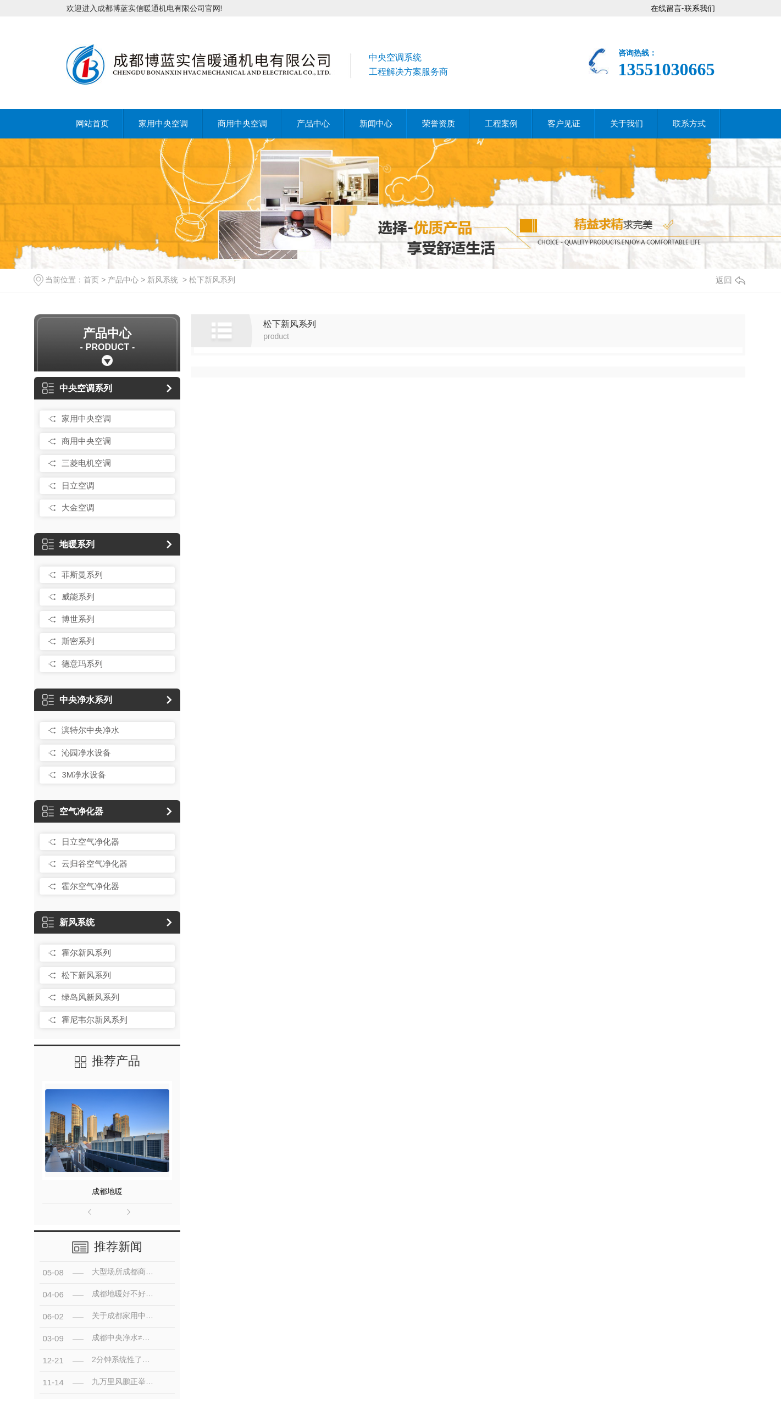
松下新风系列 (212, 279)
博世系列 (78, 619)
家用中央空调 (163, 123)
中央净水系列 (77, 699)
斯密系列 (78, 641)
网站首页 (92, 123)
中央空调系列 (77, 388)
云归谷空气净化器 (95, 863)
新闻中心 (375, 123)
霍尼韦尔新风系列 (95, 1019)
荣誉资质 (438, 123)
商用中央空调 (242, 123)
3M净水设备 (84, 774)
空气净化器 (72, 811)
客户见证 (563, 123)
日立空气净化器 (90, 841)
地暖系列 (68, 544)
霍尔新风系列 (86, 952)
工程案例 (501, 123)
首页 (91, 279)
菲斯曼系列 (82, 574)
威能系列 (78, 596)
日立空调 (78, 485)
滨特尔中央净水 (90, 730)
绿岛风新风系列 (90, 997)
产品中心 (313, 123)
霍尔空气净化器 (90, 886)
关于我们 (626, 123)
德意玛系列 (82, 663)
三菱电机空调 (86, 463)
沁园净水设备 (86, 752)
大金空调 (78, 507)
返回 (730, 280)
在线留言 (666, 8)
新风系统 (162, 279)
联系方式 (689, 123)
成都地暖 (107, 1191)
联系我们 (699, 8)
